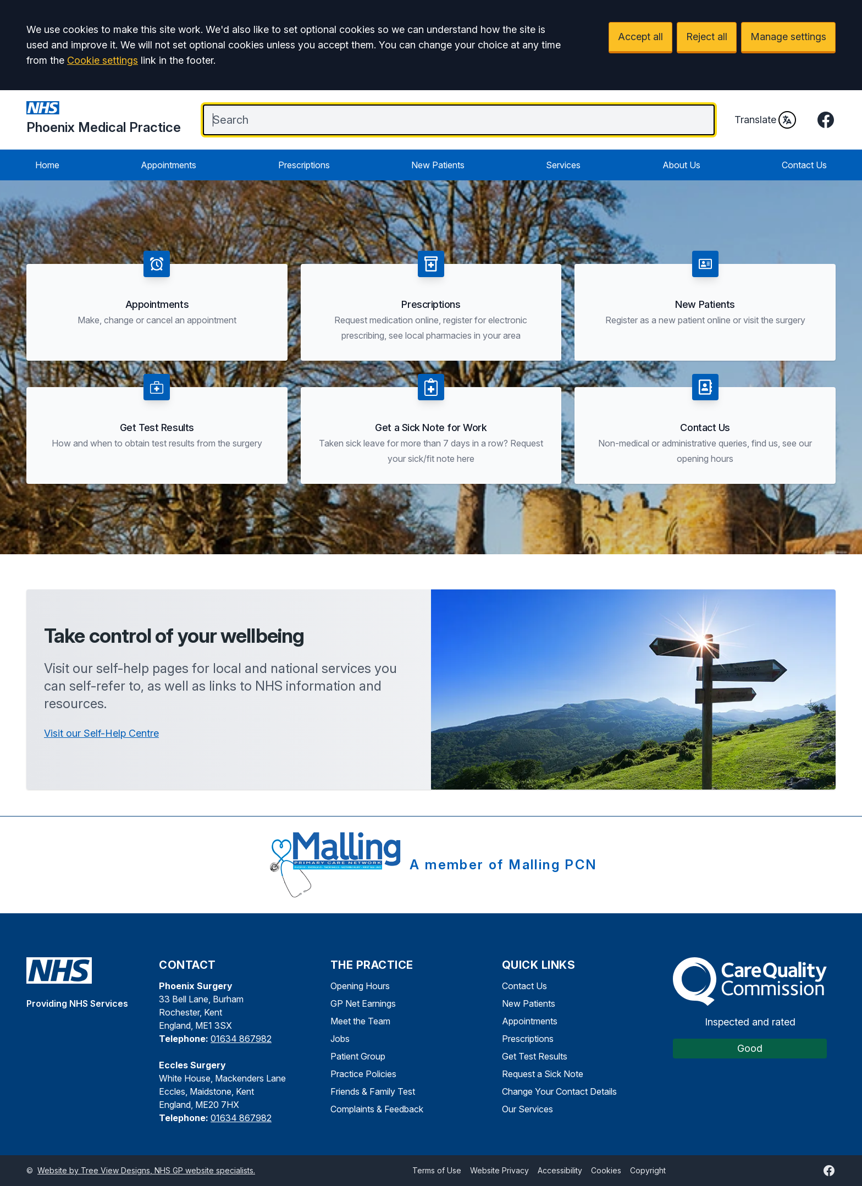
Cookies (606, 1170)
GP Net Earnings (363, 1003)
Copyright (648, 1170)
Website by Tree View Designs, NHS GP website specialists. (146, 1170)
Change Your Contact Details (559, 1091)
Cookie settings (102, 60)
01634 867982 (241, 1038)
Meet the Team (360, 1021)
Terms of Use (436, 1170)
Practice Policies (363, 1073)
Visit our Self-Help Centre (101, 733)
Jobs (340, 1038)
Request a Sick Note (542, 1073)
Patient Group (357, 1056)
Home (47, 164)
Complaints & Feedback (376, 1109)
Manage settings (788, 36)
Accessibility (560, 1170)
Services (563, 164)
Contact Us (804, 164)
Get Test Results (534, 1056)
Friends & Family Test (372, 1091)
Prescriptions (304, 164)
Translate (765, 120)
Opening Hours (360, 985)
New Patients (438, 164)
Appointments (168, 164)
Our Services (527, 1109)
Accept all (640, 36)
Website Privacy (499, 1170)
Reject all (706, 36)
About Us (681, 164)
